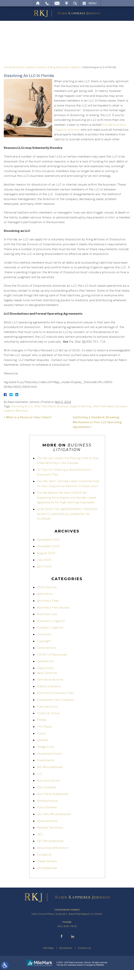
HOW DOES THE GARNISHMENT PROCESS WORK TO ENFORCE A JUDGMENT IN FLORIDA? (67, 514)
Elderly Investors (49, 686)
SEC (40, 834)
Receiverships (47, 821)
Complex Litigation (50, 627)
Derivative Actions (50, 679)
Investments (45, 760)
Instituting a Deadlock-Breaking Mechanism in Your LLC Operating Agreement (97, 422)
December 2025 (48, 539)
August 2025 (46, 553)
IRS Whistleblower (50, 767)
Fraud (41, 733)
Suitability (44, 854)
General (42, 740)
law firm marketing (68, 965)
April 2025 (44, 566)
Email (57, 3)
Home (38, 3)
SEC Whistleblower (50, 841)
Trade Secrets (47, 861)
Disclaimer (65, 948)
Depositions (45, 668)
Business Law (47, 614)
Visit (67, 3)
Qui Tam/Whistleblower (54, 814)
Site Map (48, 948)
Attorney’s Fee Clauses (53, 607)
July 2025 (44, 560)
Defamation (45, 661)
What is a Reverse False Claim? (29, 417)
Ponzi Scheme (47, 807)
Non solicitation (48, 780)
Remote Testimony (50, 827)
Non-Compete (46, 787)
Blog (52, 67)
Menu (92, 3)
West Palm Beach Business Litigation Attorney (63, 406)
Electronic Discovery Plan (55, 693)
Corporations (46, 648)
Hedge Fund (45, 747)
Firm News (44, 726)
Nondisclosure (47, 800)
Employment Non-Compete (55, 700)
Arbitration (45, 594)
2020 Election (47, 587)
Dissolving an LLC (22, 406)
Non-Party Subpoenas (52, 794)
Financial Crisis (48, 713)
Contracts (44, 634)
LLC (39, 773)
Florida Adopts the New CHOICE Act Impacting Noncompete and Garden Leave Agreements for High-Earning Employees (66, 497)
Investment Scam (49, 753)
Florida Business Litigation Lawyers (25, 67)
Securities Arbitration (52, 848)
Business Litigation (69, 67)
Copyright (44, 641)
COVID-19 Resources (52, 654)
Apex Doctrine (47, 673)
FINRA (41, 720)
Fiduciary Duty (47, 706)
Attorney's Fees (48, 600)
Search (75, 3)
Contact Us (84, 948)
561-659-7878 (67, 926)
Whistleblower (47, 868)
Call (47, 3)
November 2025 (48, 546)
